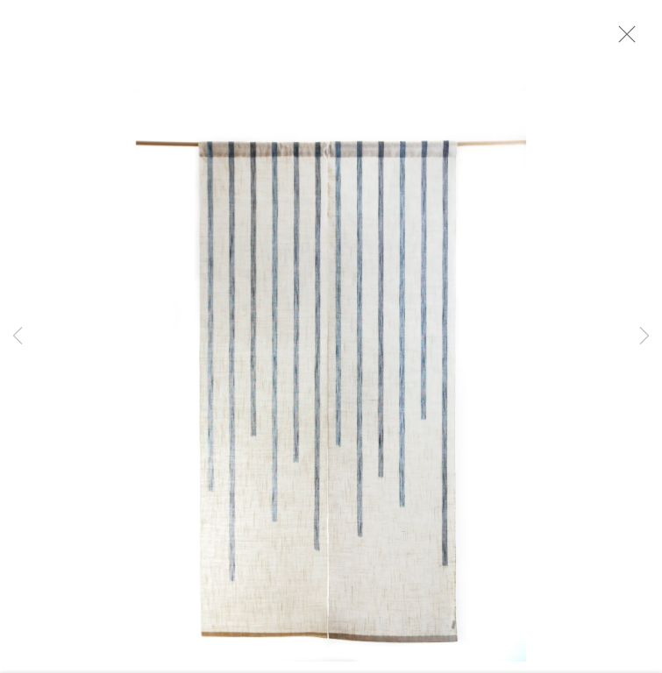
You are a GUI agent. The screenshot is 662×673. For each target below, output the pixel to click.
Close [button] (630, 39)
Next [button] (644, 336)
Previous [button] (17, 336)
